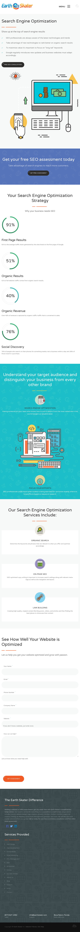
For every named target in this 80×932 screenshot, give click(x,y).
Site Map (41, 927)
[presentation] (17, 768)
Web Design (10, 844)
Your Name (8, 666)
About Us (9, 877)
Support (8, 885)
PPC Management (12, 859)
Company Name (10, 705)
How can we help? (10, 734)
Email (6, 679)
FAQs (8, 888)
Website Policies (31, 927)
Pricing (8, 870)
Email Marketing (11, 855)
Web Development (12, 848)
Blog (7, 881)
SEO (7, 863)
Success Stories (11, 874)
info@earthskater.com (38, 915)
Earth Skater (18, 927)
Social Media (10, 852)
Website (7, 718)
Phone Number (9, 692)
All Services (9, 866)
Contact (8, 892)
